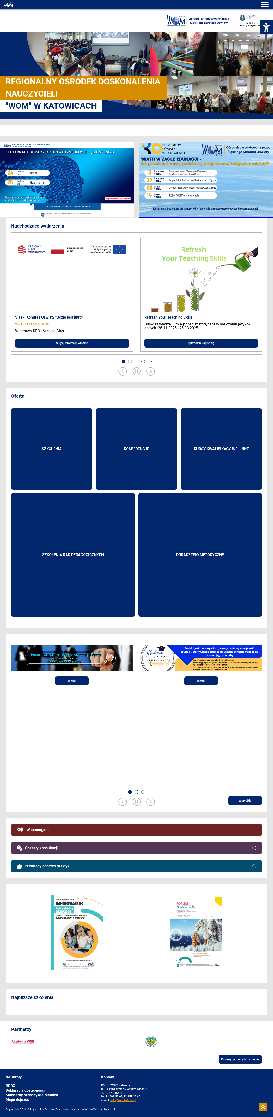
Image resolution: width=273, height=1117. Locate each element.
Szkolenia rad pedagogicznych (73, 555)
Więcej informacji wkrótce (72, 343)
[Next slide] (150, 371)
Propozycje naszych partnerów (240, 1059)
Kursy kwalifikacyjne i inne (221, 449)
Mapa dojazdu (17, 1099)
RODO (10, 1085)
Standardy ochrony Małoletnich (32, 1095)
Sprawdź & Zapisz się (201, 343)
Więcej (72, 680)
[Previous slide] (122, 371)
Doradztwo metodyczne (200, 555)
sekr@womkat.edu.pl (123, 1100)
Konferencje (136, 449)
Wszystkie (245, 800)
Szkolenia (52, 449)
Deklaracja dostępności (25, 1090)
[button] (123, 361)
